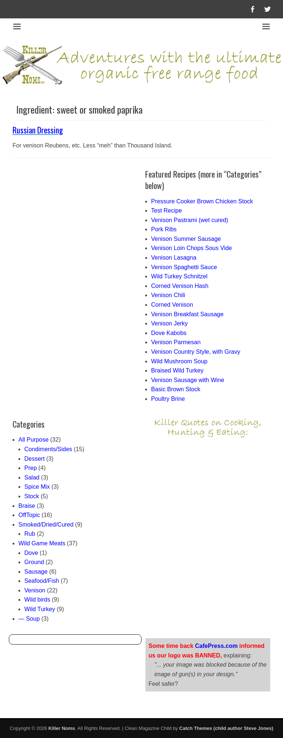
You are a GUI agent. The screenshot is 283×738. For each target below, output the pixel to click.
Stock (31, 496)
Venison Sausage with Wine (187, 380)
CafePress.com (216, 646)
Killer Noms (61, 728)
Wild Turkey (39, 609)
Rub (29, 534)
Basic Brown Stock (175, 389)
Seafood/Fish (41, 581)
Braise (26, 506)
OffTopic (29, 515)
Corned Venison (172, 305)
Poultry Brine (168, 399)
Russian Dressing (38, 130)
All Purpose (33, 439)
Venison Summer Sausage (186, 239)
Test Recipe (166, 210)
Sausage (36, 571)
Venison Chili (168, 295)
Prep (30, 468)
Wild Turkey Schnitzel (179, 276)
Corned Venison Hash (180, 286)
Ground (34, 562)
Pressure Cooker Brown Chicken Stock (202, 201)
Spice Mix (37, 487)
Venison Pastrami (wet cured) (189, 220)
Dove (31, 553)
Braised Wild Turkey (177, 370)
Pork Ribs (164, 229)
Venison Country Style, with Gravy (195, 352)
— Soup (29, 619)
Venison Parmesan (175, 342)
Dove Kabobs (168, 333)
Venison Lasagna (173, 257)
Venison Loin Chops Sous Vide (191, 248)
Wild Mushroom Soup (179, 361)
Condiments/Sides (48, 449)
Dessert (34, 459)
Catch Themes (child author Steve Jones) (226, 728)
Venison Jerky (169, 323)
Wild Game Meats (41, 543)
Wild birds (37, 599)
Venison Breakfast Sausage (187, 314)
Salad (31, 477)
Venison (34, 590)
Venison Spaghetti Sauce (184, 267)
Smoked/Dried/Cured (45, 524)
